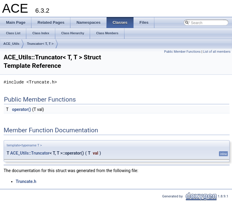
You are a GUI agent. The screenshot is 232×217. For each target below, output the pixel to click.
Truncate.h (26, 181)
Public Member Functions (182, 52)
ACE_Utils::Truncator (30, 153)
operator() (21, 109)
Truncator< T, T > (40, 44)
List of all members (216, 52)
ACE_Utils (11, 44)
